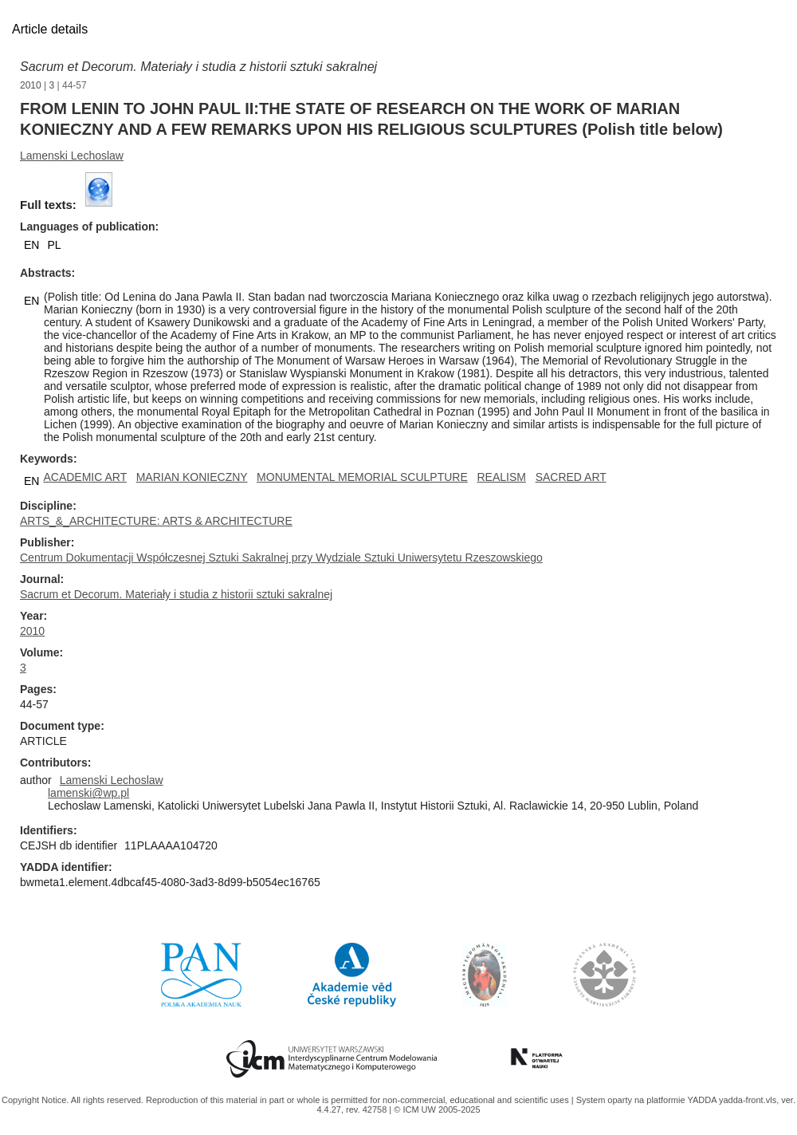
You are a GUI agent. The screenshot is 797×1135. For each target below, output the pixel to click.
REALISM (501, 477)
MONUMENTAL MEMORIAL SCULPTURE (362, 477)
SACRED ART (571, 477)
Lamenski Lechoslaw (72, 155)
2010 (30, 85)
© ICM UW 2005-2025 (437, 1109)
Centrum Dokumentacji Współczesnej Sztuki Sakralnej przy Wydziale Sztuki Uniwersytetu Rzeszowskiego (281, 557)
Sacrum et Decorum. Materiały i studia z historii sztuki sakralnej (198, 66)
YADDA (703, 1100)
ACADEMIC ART (85, 477)
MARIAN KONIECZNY (192, 477)
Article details (50, 29)
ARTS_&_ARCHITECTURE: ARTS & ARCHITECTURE (156, 520)
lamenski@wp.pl (88, 792)
